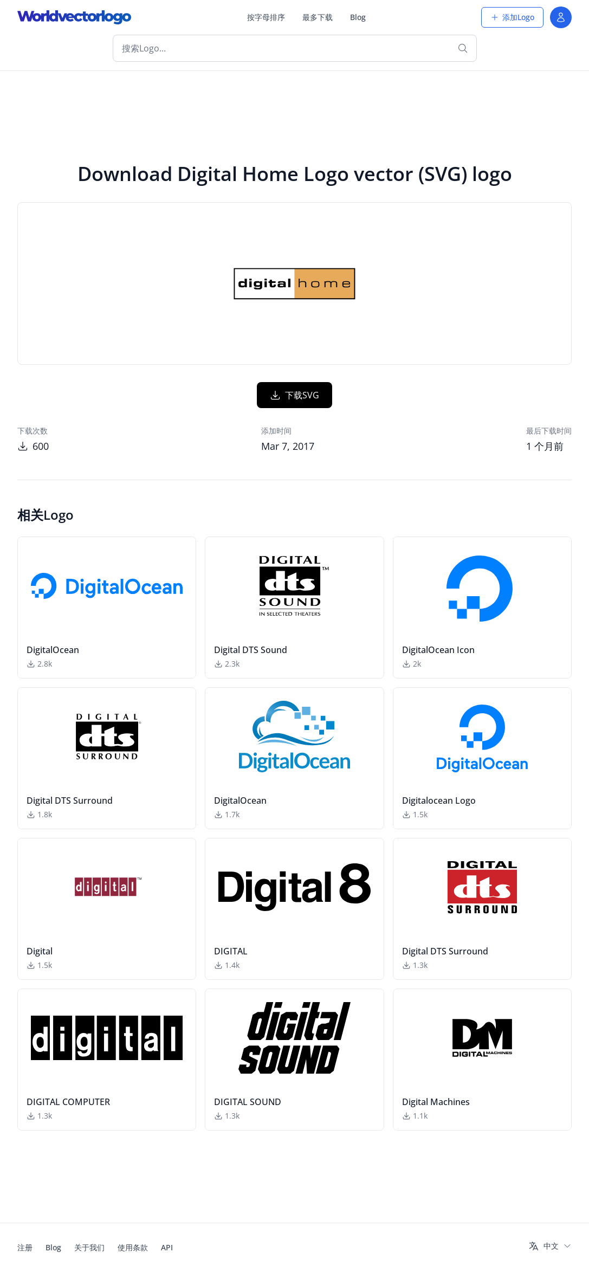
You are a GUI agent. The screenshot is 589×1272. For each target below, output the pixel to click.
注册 (25, 1247)
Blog (358, 17)
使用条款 (133, 1247)
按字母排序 (266, 17)
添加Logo (512, 17)
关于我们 (89, 1247)
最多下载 (317, 17)
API (167, 1247)
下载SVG (294, 395)
